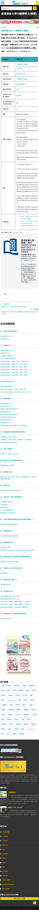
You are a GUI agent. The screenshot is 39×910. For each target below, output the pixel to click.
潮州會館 (31, 685)
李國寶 (33, 724)
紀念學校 (3, 724)
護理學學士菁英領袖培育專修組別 (10, 490)
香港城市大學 (7, 472)
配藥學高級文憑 (5, 406)
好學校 (32, 700)
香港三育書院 (7, 449)
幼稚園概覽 (4, 832)
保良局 (34, 690)
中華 (2, 700)
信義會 (3, 710)
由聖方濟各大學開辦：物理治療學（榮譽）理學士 (15, 392)
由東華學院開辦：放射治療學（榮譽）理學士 (14, 375)
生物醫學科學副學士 (6, 502)
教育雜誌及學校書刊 (7, 884)
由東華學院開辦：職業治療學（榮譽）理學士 (14, 369)
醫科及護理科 (20, 84)
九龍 (22, 719)
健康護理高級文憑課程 (7, 465)
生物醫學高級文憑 (5, 403)
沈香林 (9, 685)
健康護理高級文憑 (5, 336)
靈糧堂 (21, 690)
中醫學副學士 (4, 505)
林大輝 (25, 695)
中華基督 (11, 710)
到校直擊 (18, 724)
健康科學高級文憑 (5, 350)
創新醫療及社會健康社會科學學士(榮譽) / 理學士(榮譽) (17, 550)
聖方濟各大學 (7, 381)
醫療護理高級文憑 (5, 619)
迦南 (9, 729)
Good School (11, 700)
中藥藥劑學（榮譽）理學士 (8, 437)
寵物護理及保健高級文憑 (8, 417)
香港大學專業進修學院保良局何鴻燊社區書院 (16, 519)
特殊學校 (4, 845)
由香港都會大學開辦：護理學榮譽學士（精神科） (15, 604)
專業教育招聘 (5, 880)
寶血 (19, 700)
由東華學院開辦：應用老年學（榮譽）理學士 (14, 364)
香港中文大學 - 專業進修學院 (11, 460)
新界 (11, 724)
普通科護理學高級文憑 (7, 386)
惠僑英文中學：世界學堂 (15, 807)
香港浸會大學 (20, 74)
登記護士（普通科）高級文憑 (9, 454)
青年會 (17, 705)
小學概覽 (4, 836)
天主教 (3, 714)
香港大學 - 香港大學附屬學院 (11, 497)
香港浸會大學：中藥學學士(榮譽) (14, 30)
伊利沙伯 (18, 714)
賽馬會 (26, 724)
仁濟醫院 (3, 705)
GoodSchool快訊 (19, 898)
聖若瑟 (10, 714)
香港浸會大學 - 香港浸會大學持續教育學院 (16, 557)
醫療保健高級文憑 (5, 412)
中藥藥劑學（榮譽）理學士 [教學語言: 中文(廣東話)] (16, 440)
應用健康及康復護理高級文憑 (9, 524)
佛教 (8, 690)
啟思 (2, 690)
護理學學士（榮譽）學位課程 (9, 562)
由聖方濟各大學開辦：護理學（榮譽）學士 (13, 389)
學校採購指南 (5, 889)
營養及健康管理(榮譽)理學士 (9, 442)
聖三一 (25, 705)
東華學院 (6, 345)
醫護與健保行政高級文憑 (8, 513)
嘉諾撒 (26, 710)
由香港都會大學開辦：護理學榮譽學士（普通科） (15, 602)
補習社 (3, 858)
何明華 (16, 729)
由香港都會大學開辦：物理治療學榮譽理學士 (14, 607)
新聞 (14, 734)
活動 (2, 867)
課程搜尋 (4, 854)
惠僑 (2, 685)
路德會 (9, 719)
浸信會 (3, 695)
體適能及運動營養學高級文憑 (9, 409)
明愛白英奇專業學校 (9, 331)
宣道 (11, 705)
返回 (5, 294)
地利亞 (33, 710)
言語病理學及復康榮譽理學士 (9, 536)
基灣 (24, 685)
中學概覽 (4, 841)
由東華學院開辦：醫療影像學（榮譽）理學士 (14, 367)
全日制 (18, 96)
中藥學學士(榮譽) (22, 64)
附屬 (25, 700)
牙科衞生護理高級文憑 (7, 510)
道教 (31, 695)
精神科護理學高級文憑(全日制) (9, 599)
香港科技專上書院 (8, 580)
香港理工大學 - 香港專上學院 (11, 568)
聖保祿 (10, 695)
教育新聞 (21, 734)
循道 (31, 705)
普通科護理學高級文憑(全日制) (9, 596)
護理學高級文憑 (5, 353)
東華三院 (16, 685)
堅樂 (22, 729)
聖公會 (17, 695)
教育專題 (4, 871)
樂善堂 (3, 729)
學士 (17, 89)
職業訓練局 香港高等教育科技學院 (13, 432)
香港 (2, 719)
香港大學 (5, 485)
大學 (2, 849)
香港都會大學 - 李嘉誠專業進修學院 (14, 614)
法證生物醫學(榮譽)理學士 (8, 359)
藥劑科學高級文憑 (5, 420)
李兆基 (16, 719)
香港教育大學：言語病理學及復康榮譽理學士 (14, 306)
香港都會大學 (7, 591)
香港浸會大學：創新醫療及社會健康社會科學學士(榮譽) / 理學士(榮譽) (19, 313)
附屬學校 (26, 714)
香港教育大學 (7, 531)
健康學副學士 (4, 573)
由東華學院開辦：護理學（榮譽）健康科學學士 (14, 361)
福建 (27, 690)
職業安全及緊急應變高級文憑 (9, 414)
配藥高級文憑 (4, 339)
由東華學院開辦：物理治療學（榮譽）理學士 (14, 372)
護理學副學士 (4, 507)
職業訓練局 (6, 398)
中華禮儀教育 (12, 792)
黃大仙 (34, 714)
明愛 (14, 690)
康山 (2, 734)
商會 (28, 719)
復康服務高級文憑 (5, 423)
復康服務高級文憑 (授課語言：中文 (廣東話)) (14, 425)
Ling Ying (30, 729)
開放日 (19, 710)
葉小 (8, 734)
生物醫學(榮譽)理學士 (7, 356)
